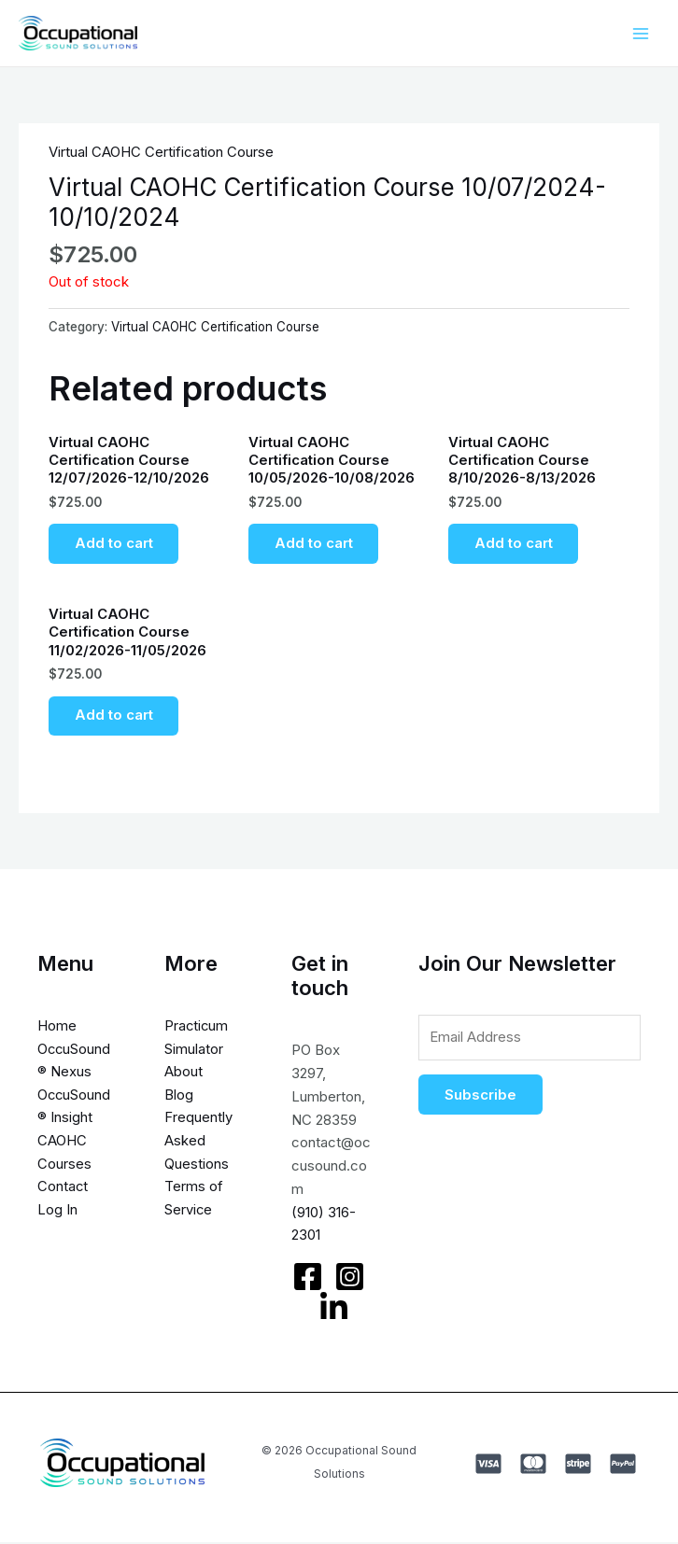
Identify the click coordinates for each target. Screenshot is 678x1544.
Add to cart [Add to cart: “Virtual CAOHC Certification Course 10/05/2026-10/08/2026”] (314, 545)
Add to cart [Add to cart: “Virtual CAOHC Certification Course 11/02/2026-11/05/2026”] (114, 719)
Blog (177, 1098)
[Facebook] (305, 1280)
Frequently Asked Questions (197, 1145)
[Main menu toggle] (640, 33)
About (182, 1076)
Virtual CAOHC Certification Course (161, 152)
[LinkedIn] (332, 1311)
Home (57, 1029)
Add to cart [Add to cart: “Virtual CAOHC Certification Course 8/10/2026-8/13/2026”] (513, 545)
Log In (57, 1214)
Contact (63, 1191)
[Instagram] (347, 1280)
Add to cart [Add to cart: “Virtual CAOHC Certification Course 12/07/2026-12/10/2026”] (114, 545)
